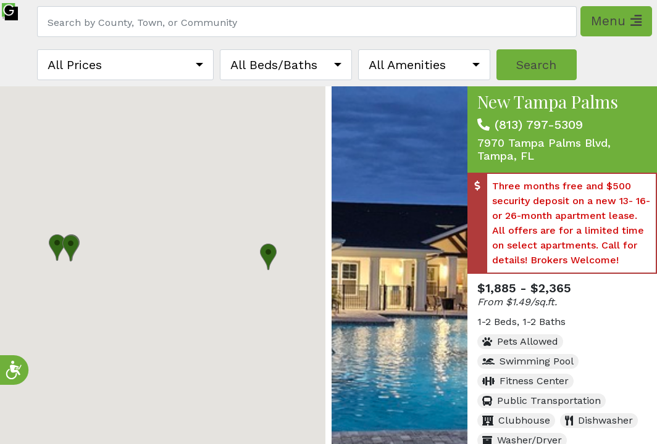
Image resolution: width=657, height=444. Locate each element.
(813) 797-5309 (539, 124)
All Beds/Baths (273, 64)
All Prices (75, 64)
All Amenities (407, 64)
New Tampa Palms (547, 101)
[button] (57, 247)
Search (536, 64)
